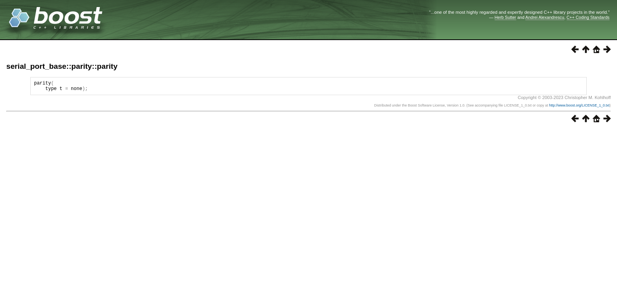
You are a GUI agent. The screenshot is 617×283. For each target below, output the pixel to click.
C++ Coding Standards (588, 17)
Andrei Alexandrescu (544, 17)
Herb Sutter (505, 17)
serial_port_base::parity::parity (62, 66)
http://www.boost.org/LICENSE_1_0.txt (579, 108)
